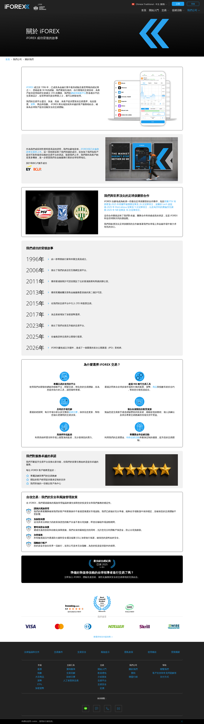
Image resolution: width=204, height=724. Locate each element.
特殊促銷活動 (133, 437)
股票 (39, 669)
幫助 (164, 665)
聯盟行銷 (133, 676)
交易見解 (70, 672)
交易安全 (81, 652)
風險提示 (105, 652)
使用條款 (152, 652)
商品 (155, 386)
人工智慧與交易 (71, 680)
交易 (165, 10)
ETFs (39, 684)
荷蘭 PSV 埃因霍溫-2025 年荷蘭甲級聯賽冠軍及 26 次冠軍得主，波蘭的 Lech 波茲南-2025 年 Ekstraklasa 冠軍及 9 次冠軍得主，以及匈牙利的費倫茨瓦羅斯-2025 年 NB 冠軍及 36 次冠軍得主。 (140, 205)
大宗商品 (39, 676)
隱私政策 (128, 652)
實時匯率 (70, 669)
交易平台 (102, 680)
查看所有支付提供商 (102, 636)
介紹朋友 (102, 676)
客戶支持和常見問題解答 (164, 672)
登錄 (193, 3)
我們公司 (193, 10)
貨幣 (33, 104)
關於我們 (133, 669)
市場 (40, 665)
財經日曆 (73, 412)
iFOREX (29, 87)
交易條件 (58, 652)
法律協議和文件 (31, 652)
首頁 (143, 10)
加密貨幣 (39, 688)
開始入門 (154, 10)
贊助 (133, 672)
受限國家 (175, 652)
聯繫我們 (164, 669)
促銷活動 (178, 10)
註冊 (178, 3)
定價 (102, 688)
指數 (39, 672)
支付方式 (164, 676)
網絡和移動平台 (78, 92)
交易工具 (71, 665)
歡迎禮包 (102, 672)
